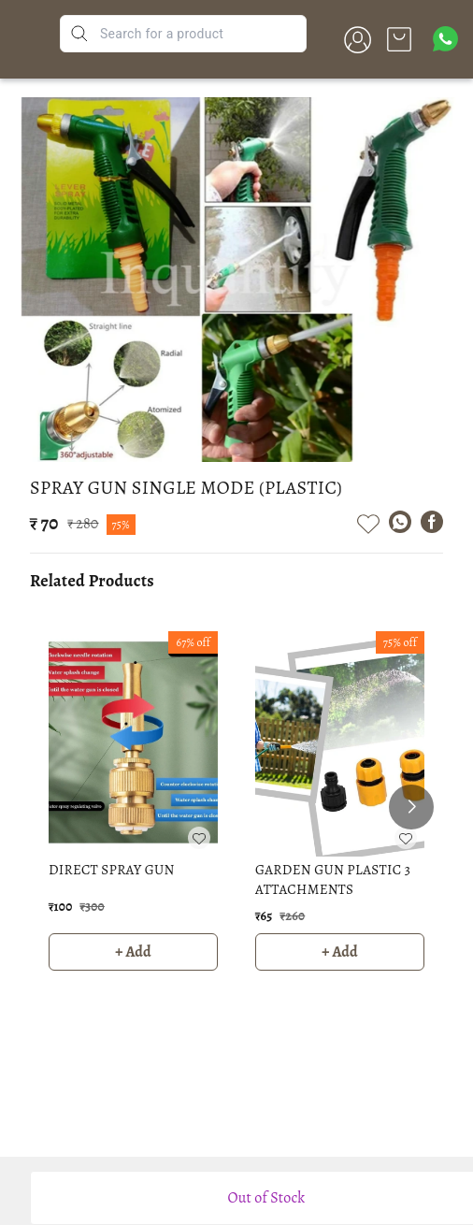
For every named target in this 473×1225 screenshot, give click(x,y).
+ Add (133, 952)
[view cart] (399, 39)
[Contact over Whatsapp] (445, 38)
